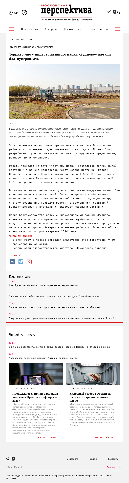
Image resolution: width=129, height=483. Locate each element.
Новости (13, 47)
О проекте (72, 458)
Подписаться (113, 467)
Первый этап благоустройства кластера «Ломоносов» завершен (60, 248)
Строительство (98, 29)
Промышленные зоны (27, 47)
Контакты (113, 458)
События (52, 437)
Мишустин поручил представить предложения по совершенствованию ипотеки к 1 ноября (63, 318)
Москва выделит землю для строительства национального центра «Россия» (54, 307)
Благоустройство (45, 47)
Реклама (93, 458)
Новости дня (29, 29)
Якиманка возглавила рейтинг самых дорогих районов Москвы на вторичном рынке (59, 346)
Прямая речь (72, 29)
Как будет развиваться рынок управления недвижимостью (44, 285)
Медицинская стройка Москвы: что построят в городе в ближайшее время (54, 296)
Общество (98, 437)
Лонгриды (51, 29)
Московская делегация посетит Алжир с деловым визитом (44, 357)
